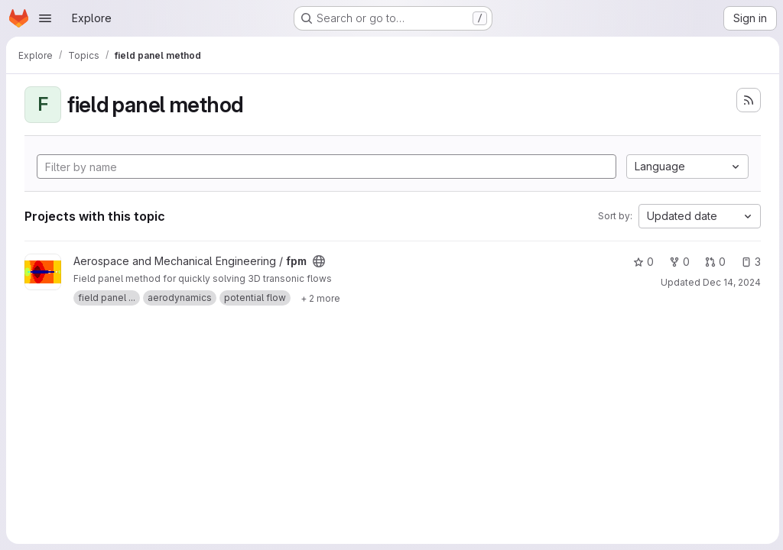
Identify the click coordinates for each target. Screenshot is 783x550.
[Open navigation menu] (45, 18)
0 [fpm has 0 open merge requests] (713, 261)
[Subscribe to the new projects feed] (746, 100)
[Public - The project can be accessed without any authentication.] (319, 261)
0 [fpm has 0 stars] (641, 261)
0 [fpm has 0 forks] (677, 261)
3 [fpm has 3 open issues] (749, 261)
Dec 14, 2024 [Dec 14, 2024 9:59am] (729, 282)
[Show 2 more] (320, 298)
